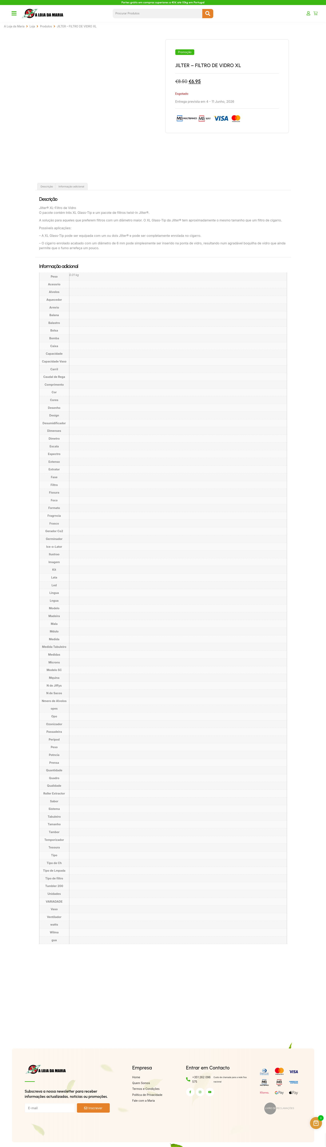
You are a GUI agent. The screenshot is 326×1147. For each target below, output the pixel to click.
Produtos (46, 26)
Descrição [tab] (47, 186)
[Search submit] (207, 13)
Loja (32, 26)
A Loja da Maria (14, 26)
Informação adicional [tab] (71, 186)
